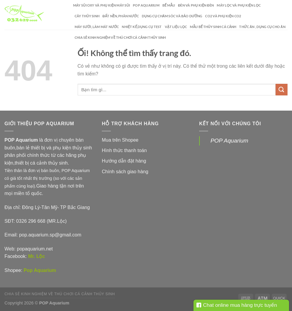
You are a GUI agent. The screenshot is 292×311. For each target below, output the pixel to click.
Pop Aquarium (40, 270)
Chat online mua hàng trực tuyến (236, 305)
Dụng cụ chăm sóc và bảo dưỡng (172, 16)
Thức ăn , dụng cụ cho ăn (262, 27)
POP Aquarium (146, 5)
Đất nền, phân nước (120, 16)
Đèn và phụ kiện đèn (196, 5)
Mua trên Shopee (120, 140)
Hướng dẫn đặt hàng (124, 160)
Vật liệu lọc (176, 27)
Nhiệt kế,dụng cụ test (142, 27)
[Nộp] (282, 89)
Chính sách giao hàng (125, 171)
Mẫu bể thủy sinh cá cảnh (213, 27)
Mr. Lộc (36, 256)
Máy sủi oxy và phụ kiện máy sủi (101, 5)
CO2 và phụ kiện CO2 (223, 16)
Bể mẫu (168, 5)
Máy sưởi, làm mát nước (97, 27)
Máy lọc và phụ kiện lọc (239, 5)
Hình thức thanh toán (124, 150)
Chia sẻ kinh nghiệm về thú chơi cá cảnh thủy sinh (120, 37)
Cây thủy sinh (87, 16)
